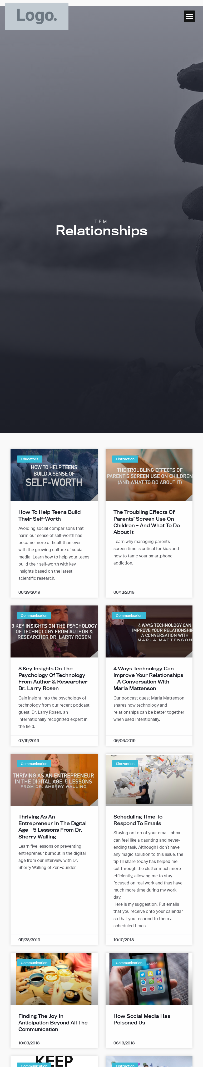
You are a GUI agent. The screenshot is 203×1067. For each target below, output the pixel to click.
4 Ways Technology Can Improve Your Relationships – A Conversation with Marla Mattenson (148, 678)
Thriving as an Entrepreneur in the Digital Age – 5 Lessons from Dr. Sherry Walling (52, 827)
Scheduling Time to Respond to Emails (137, 820)
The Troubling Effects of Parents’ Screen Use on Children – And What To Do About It (146, 522)
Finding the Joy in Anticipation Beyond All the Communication (53, 1022)
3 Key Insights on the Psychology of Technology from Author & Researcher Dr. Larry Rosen (52, 678)
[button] (189, 16)
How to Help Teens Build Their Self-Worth (49, 515)
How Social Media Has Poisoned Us (141, 1019)
